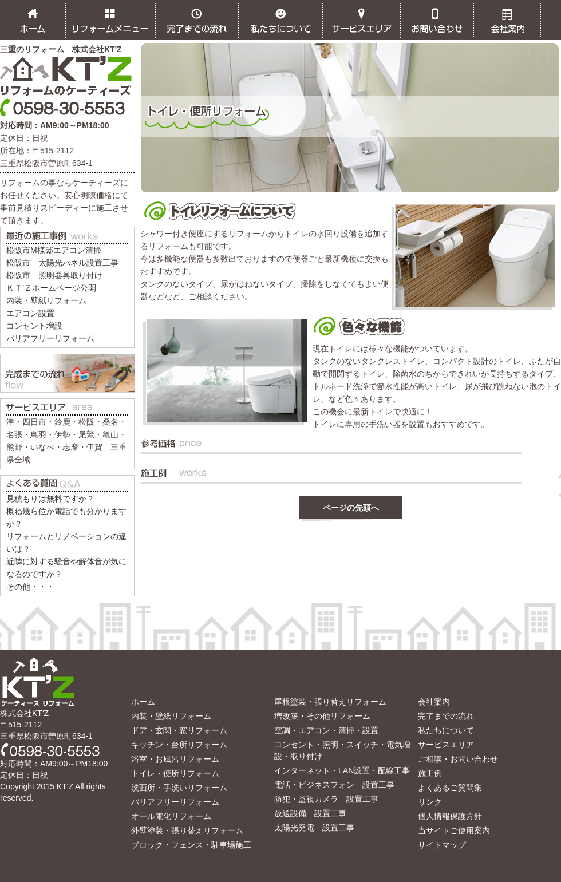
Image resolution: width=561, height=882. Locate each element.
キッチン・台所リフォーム (179, 744)
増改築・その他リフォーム (322, 716)
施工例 (430, 773)
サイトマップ (442, 844)
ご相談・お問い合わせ (458, 759)
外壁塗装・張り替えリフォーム (187, 830)
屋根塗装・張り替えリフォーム (330, 701)
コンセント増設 (34, 325)
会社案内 (434, 701)
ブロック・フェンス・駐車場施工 (191, 844)
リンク (430, 801)
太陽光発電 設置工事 (314, 827)
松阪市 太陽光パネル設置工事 (62, 262)
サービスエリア (446, 744)
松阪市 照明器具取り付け (54, 275)
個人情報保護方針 (450, 816)
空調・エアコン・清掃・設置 (326, 730)
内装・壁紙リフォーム (46, 300)
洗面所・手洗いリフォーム (179, 787)
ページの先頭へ (351, 507)
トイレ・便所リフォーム (175, 773)
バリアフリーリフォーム (50, 338)
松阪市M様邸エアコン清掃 (53, 250)
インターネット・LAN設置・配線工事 (342, 770)
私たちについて (446, 730)
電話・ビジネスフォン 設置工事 (334, 784)
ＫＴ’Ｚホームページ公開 (51, 287)
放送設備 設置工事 (310, 813)
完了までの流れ (446, 716)
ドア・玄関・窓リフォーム (179, 730)
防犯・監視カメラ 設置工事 (326, 799)
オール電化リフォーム (171, 816)
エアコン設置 (30, 313)
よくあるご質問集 (450, 787)
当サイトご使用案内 (454, 830)
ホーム (143, 701)
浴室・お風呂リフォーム (175, 759)
